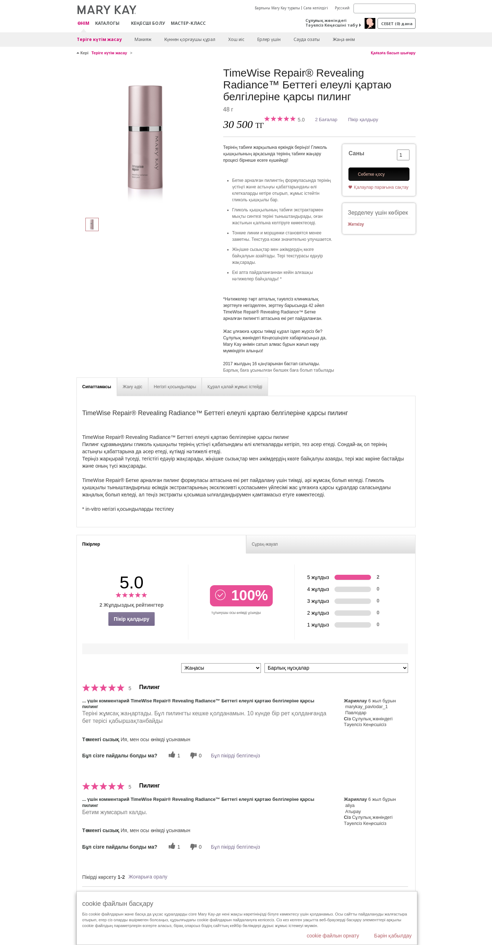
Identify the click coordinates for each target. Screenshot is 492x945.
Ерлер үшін (269, 39)
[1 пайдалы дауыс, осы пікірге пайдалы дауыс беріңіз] (173, 755)
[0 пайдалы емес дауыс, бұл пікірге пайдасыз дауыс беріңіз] (195, 755)
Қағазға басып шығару (393, 53)
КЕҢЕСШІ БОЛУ (148, 23)
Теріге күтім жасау (99, 39)
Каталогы (107, 23)
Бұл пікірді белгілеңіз (235, 755)
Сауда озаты (307, 39)
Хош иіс (236, 39)
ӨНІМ (83, 23)
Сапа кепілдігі (315, 7)
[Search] (384, 8)
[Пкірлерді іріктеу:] (221, 668)
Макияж (143, 39)
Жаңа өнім (344, 39)
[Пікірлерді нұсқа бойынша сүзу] (336, 668)
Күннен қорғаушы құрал (189, 39)
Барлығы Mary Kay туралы (277, 7)
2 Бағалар (326, 119)
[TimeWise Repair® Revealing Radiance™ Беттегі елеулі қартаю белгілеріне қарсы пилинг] (147, 139)
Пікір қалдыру (363, 119)
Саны (356, 153)
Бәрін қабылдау (393, 936)
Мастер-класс (188, 23)
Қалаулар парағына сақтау (381, 187)
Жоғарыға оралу (147, 877)
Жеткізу (356, 224)
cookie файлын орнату (333, 936)
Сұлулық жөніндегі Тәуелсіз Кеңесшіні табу (331, 22)
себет (396, 23)
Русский (342, 7)
